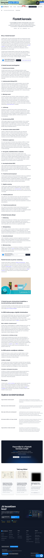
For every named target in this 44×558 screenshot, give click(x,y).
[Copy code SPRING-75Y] (23, 4)
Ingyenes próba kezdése (5, 546)
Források (15, 6)
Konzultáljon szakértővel (32, 6)
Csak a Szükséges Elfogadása (13, 553)
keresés (14, 22)
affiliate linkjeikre (9, 266)
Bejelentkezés (26, 6)
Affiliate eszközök (37, 542)
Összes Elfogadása (5, 553)
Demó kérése (18, 60)
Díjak (18, 534)
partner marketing (11, 383)
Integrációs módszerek (4, 536)
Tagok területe (11, 534)
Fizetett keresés (18, 10)
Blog (26, 532)
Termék (11, 6)
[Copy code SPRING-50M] (9, 4)
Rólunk (18, 532)
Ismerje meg (15, 451)
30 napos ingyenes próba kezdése (5, 517)
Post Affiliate (15, 512)
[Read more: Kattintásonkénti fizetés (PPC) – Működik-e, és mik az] (36, 483)
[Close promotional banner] (43, 1)
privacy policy (10, 551)
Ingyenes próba (40, 6)
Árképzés (2, 533)
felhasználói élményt (10, 104)
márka (13, 248)
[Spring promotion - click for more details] (22, 2)
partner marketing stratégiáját (11, 308)
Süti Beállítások (4, 555)
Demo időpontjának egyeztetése (14, 517)
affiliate (17, 320)
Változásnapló (11, 536)
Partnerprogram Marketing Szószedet (9, 10)
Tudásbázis (10, 532)
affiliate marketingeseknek (20, 262)
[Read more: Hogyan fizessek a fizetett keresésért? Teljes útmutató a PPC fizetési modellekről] (7, 483)
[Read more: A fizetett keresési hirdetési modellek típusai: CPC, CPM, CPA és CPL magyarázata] (22, 483)
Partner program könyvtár (29, 541)
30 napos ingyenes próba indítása (27, 60)
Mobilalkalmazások (3, 538)
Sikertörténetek (20, 536)
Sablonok (27, 534)
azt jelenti (10, 343)
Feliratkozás (28, 254)
